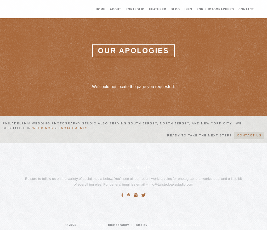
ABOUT (115, 9)
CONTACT (246, 9)
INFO (188, 9)
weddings (42, 128)
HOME (100, 9)
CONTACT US (249, 135)
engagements (73, 128)
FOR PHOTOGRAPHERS (215, 9)
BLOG (175, 9)
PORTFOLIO (135, 9)
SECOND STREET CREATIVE (175, 224)
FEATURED (157, 9)
